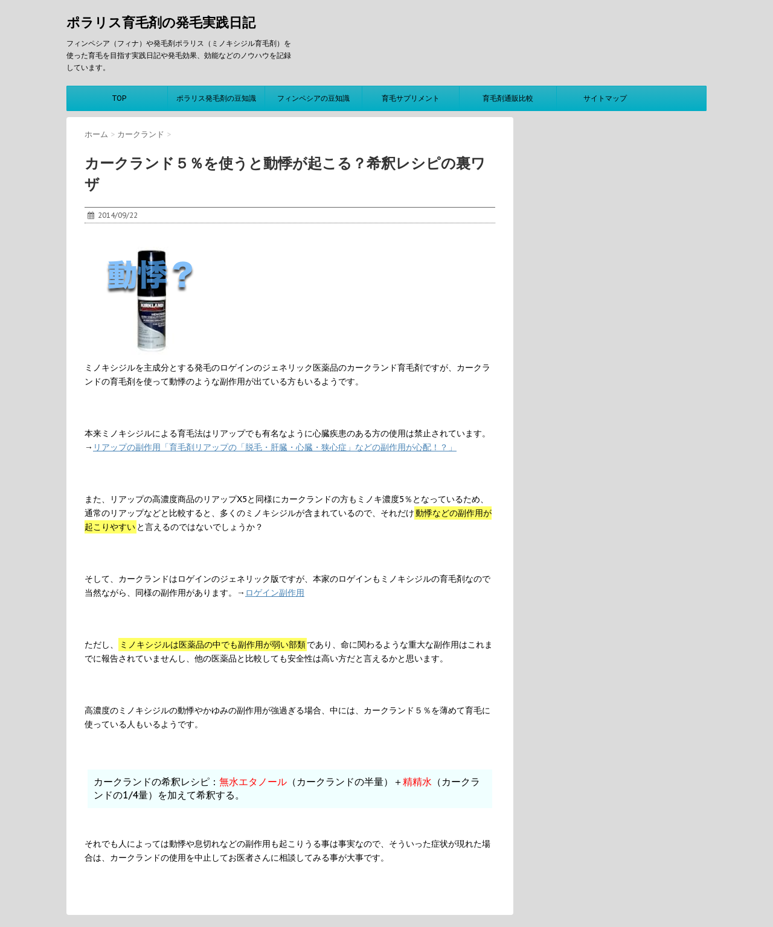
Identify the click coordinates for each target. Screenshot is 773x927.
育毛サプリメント (411, 98)
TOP (119, 98)
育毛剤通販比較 (508, 98)
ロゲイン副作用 (274, 592)
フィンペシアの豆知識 (313, 98)
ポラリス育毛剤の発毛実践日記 (160, 22)
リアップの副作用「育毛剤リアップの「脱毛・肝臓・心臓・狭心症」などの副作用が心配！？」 (275, 447)
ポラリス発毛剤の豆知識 (216, 98)
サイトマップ (605, 98)
